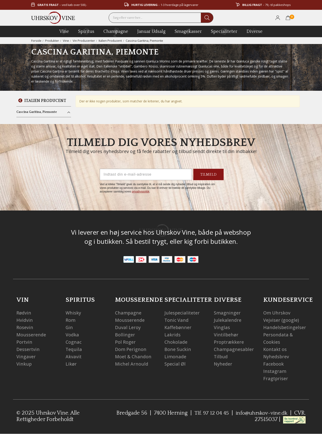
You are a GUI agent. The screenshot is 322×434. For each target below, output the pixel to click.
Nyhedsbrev (276, 356)
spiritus (86, 31)
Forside (36, 41)
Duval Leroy (128, 327)
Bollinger (125, 335)
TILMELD (208, 174)
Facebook (273, 364)
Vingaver (26, 356)
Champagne (128, 313)
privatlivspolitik (140, 191)
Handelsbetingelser (285, 327)
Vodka (72, 335)
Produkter (52, 41)
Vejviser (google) (281, 320)
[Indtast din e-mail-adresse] (146, 174)
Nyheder (223, 364)
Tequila (74, 349)
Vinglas (222, 327)
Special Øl (175, 364)
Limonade (175, 356)
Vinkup (24, 364)
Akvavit (74, 356)
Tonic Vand (176, 320)
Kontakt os (275, 349)
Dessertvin (28, 349)
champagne (115, 32)
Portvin (24, 342)
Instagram (275, 371)
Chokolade (176, 342)
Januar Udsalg (151, 31)
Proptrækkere (229, 342)
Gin (69, 327)
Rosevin (24, 327)
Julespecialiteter (182, 313)
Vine (66, 41)
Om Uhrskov (277, 313)
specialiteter (224, 31)
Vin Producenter (84, 41)
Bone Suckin (177, 349)
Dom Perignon (131, 349)
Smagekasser (188, 31)
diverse (254, 31)
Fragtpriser (276, 378)
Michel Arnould (132, 364)
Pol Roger (125, 342)
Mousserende (31, 335)
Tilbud (221, 356)
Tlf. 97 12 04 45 (222, 413)
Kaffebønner (178, 327)
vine (64, 31)
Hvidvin (24, 320)
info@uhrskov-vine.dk (273, 413)
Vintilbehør (226, 335)
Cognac (74, 342)
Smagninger (227, 313)
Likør (71, 364)
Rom (71, 320)
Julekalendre (228, 320)
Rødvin (23, 313)
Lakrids (172, 335)
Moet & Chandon (133, 356)
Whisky (73, 313)
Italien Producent (110, 41)
